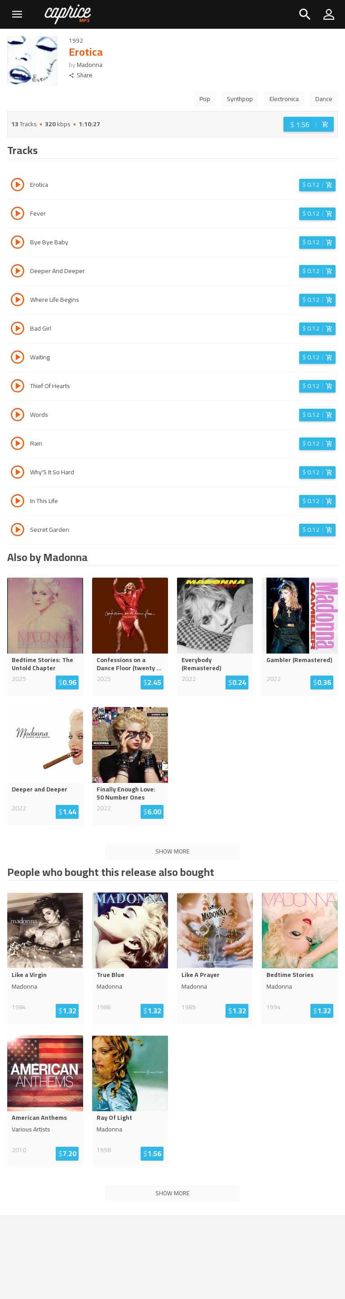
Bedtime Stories (290, 975)
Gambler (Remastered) (299, 660)
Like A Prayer (200, 975)
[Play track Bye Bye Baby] (17, 243)
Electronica (284, 99)
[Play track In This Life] (17, 502)
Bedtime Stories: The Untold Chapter (42, 664)
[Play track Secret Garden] (17, 531)
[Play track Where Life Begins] (17, 301)
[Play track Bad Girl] (17, 330)
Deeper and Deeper (39, 789)
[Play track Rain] (17, 445)
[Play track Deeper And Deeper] (17, 272)
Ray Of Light (114, 1117)
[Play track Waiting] (17, 358)
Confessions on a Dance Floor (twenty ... (129, 664)
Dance (323, 99)
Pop (204, 99)
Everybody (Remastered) (201, 664)
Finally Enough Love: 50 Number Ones (126, 793)
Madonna (89, 65)
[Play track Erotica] (17, 186)
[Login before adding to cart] (308, 124)
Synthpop (240, 99)
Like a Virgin (29, 975)
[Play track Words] (17, 416)
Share (81, 75)
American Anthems (39, 1117)
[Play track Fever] (17, 215)
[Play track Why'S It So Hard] (17, 473)
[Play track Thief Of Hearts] (17, 387)
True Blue (110, 975)
